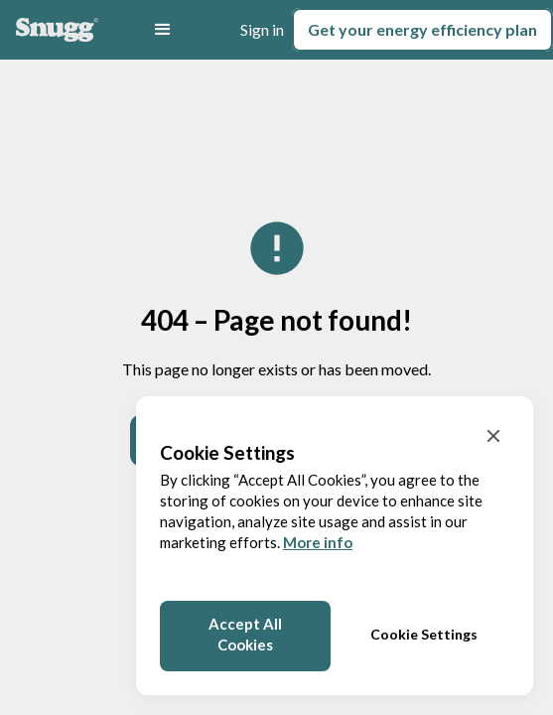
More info (317, 542)
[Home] (57, 30)
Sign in (262, 29)
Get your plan (422, 29)
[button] (163, 30)
